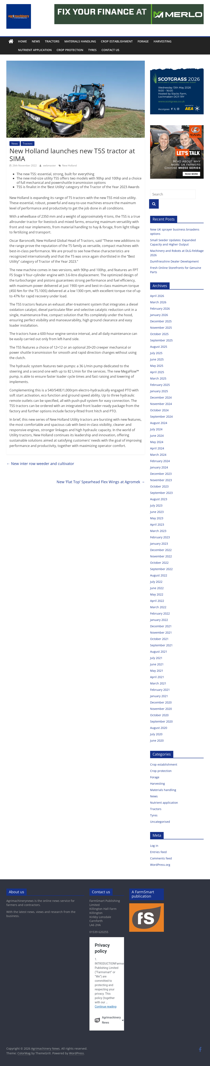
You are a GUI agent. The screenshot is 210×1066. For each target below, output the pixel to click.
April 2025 (157, 372)
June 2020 (157, 740)
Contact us (101, 50)
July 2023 (156, 505)
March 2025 (158, 378)
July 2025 (156, 353)
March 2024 (158, 455)
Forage (143, 41)
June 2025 (157, 359)
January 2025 (159, 391)
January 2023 (159, 544)
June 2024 (157, 436)
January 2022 (159, 620)
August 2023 (158, 499)
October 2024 (159, 410)
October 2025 (159, 334)
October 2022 (159, 563)
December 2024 (161, 397)
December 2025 (161, 321)
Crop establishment (117, 41)
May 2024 (156, 442)
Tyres (83, 50)
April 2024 (157, 448)
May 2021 (156, 671)
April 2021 (157, 677)
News (36, 41)
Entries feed (158, 852)
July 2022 (156, 582)
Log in (154, 846)
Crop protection (60, 50)
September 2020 (161, 721)
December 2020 (161, 702)
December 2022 (161, 550)
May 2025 (156, 366)
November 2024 (161, 404)
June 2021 (157, 664)
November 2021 (161, 632)
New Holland (69, 165)
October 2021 (159, 639)
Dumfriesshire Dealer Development (174, 261)
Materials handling (80, 41)
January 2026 (159, 315)
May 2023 (156, 518)
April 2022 (157, 601)
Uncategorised (160, 822)
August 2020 (158, 728)
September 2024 (161, 416)
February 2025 (160, 385)
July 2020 (156, 734)
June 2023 (157, 512)
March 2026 (158, 302)
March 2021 (158, 683)
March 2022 (158, 607)
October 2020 (159, 715)
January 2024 (159, 467)
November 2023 (161, 480)
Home (22, 41)
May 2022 (156, 594)
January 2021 (159, 696)
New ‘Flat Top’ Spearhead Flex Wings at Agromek (101, 481)
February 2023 (160, 537)
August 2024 (158, 423)
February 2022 (160, 613)
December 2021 (161, 626)
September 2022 (161, 569)
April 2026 (157, 296)
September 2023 (161, 493)
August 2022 (158, 575)
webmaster (50, 165)
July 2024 (156, 429)
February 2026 (160, 308)
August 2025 (158, 347)
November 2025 (161, 328)
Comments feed (161, 858)
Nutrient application (25, 50)
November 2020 (161, 709)
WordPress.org (160, 865)
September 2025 (161, 340)
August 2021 (158, 651)
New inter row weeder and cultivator (40, 463)
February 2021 (160, 690)
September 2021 (161, 645)
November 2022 (161, 556)
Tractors (52, 41)
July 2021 (156, 658)
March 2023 (158, 531)
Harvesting (162, 41)
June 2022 (157, 588)
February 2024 (160, 461)
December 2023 (161, 474)
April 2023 (157, 524)
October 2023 (159, 486)
